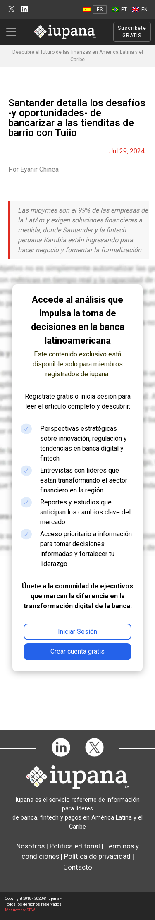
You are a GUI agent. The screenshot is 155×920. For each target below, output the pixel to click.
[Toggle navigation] (13, 32)
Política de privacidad (97, 856)
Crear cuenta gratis (77, 651)
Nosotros (30, 846)
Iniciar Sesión (77, 632)
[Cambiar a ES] (95, 9)
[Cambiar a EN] (140, 9)
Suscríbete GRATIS (132, 31)
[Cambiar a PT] (119, 9)
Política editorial (75, 846)
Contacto (77, 867)
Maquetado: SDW (20, 910)
